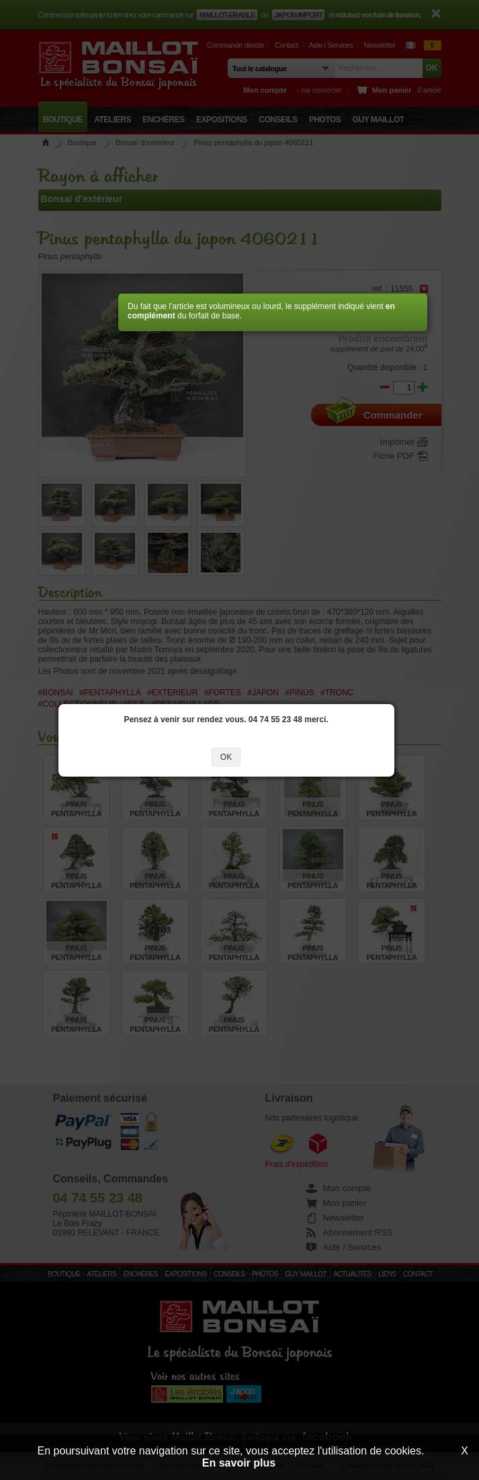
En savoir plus (238, 1463)
